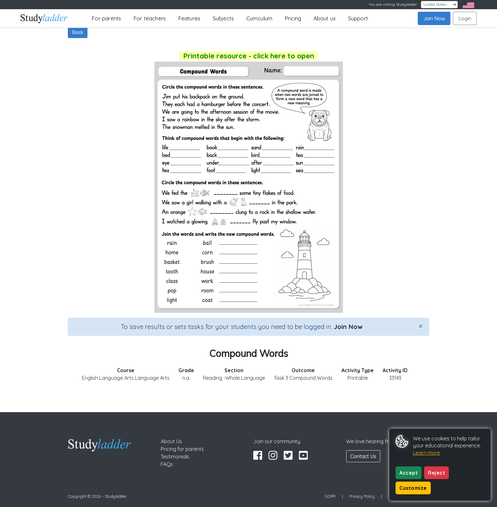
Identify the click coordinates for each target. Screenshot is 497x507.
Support (358, 18)
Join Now (434, 18)
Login (464, 18)
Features (189, 18)
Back (77, 32)
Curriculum (259, 18)
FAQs (167, 464)
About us (324, 18)
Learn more (426, 453)
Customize (413, 488)
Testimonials (175, 456)
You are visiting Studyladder (393, 4)
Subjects (223, 18)
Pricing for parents (182, 449)
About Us (171, 441)
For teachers (149, 18)
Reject (436, 473)
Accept (408, 473)
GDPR (330, 496)
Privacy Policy (362, 496)
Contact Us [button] (363, 456)
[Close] (420, 325)
